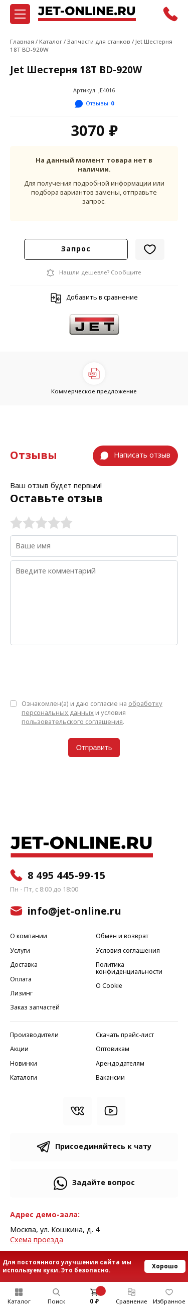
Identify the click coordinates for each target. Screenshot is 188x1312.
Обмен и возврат (122, 936)
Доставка (24, 965)
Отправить (94, 748)
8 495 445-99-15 (67, 875)
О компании (28, 936)
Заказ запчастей (35, 1007)
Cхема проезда (36, 1240)
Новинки (23, 1064)
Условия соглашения (128, 951)
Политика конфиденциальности (129, 968)
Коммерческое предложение (94, 391)
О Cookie (109, 986)
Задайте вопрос (103, 1183)
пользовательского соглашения (72, 721)
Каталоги (23, 1078)
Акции (19, 1049)
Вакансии (110, 1078)
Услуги (20, 951)
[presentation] (86, 671)
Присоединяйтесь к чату (103, 1146)
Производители (34, 1035)
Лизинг (21, 993)
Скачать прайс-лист (125, 1035)
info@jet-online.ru (74, 911)
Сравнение (131, 1301)
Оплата (21, 979)
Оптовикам (112, 1049)
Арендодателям (120, 1064)
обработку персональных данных (92, 708)
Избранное (169, 1301)
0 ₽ (94, 1301)
